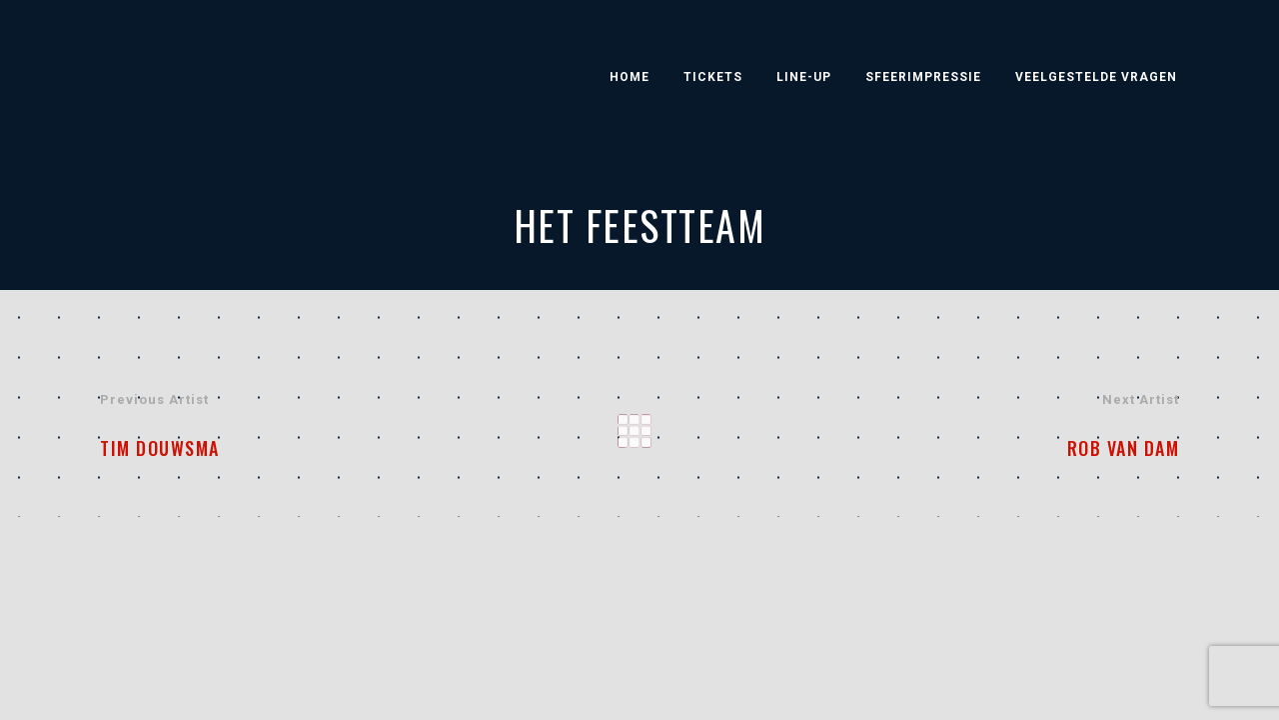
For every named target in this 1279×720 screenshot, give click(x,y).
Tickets (712, 77)
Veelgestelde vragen (1096, 77)
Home (629, 77)
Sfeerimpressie (923, 77)
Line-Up (803, 77)
